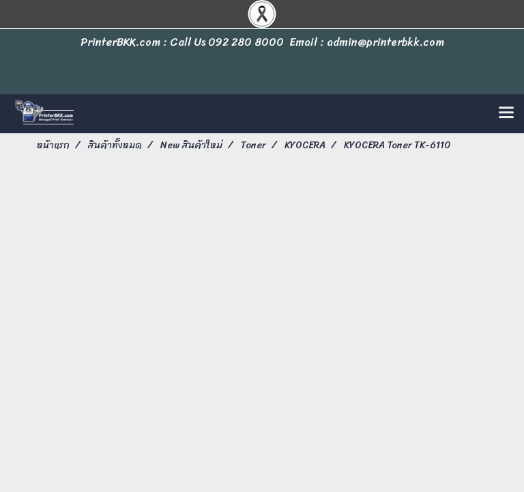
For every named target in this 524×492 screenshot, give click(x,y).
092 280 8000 (246, 42)
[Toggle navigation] (506, 113)
